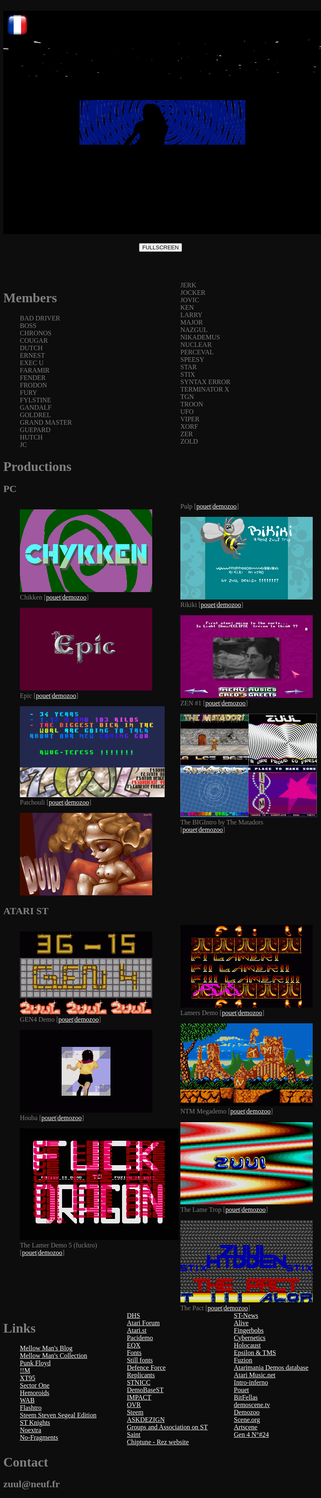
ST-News (246, 1315)
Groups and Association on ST (167, 1427)
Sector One (35, 1385)
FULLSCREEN (160, 247)
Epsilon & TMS (255, 1352)
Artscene (245, 1427)
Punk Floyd (35, 1363)
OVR (134, 1404)
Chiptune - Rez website (158, 1441)
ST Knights (35, 1422)
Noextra (30, 1429)
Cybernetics (249, 1337)
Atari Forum (143, 1322)
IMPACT (139, 1397)
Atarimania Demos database (271, 1367)
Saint (134, 1434)
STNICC (139, 1382)
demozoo (74, 597)
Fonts (134, 1352)
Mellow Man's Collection (53, 1355)
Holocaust (247, 1345)
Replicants (141, 1375)
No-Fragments (39, 1437)
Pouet (241, 1389)
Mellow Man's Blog (46, 1348)
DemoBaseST (145, 1389)
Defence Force (146, 1367)
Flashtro (30, 1407)
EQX (134, 1345)
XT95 (27, 1377)
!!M (25, 1370)
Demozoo (246, 1412)
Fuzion (243, 1360)
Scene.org (247, 1419)
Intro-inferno (251, 1382)
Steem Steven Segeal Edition (58, 1415)
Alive (241, 1322)
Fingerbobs (249, 1330)
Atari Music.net (254, 1375)
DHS (133, 1315)
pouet (53, 597)
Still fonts (140, 1360)
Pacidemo (140, 1337)
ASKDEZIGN (146, 1419)
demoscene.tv (252, 1404)
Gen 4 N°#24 (251, 1434)
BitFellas (246, 1397)
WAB (27, 1400)
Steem (135, 1412)
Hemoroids (34, 1392)
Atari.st (137, 1330)
